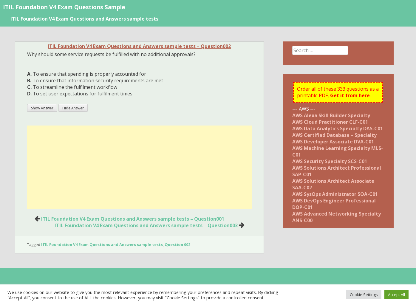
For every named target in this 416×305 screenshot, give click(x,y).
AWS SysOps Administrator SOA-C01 (335, 194)
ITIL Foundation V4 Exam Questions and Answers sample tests (84, 19)
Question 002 (177, 244)
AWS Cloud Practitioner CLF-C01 (330, 122)
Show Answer (42, 108)
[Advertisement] (139, 167)
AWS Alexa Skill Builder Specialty (331, 115)
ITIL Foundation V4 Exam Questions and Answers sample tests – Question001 (132, 219)
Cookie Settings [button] (364, 294)
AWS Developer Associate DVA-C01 (333, 141)
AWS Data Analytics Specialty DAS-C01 (337, 128)
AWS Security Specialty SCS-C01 (329, 161)
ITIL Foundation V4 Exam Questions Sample (64, 7)
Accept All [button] (396, 294)
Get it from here (350, 95)
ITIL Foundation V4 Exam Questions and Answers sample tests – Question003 (146, 225)
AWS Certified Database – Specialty (334, 135)
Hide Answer (73, 108)
